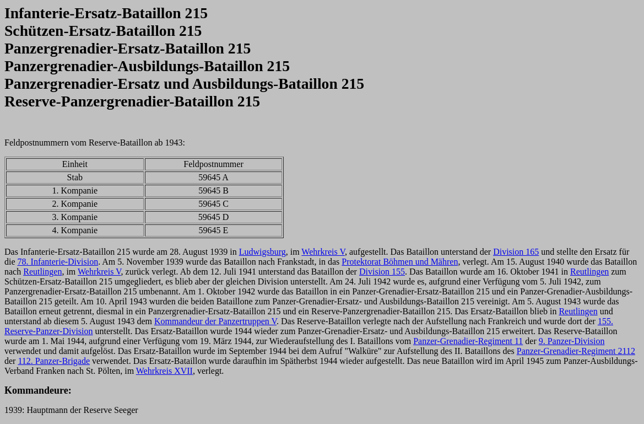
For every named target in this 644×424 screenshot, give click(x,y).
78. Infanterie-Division (58, 261)
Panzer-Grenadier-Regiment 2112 (576, 351)
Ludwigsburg (262, 251)
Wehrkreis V (323, 251)
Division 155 (382, 271)
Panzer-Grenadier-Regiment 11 (468, 341)
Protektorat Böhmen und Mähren (400, 261)
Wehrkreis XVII (164, 370)
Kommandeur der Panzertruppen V (215, 321)
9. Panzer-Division (572, 341)
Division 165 (516, 251)
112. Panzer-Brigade (54, 361)
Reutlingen (42, 271)
